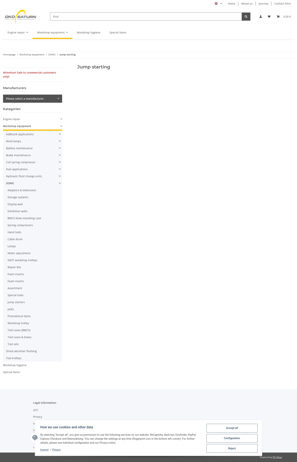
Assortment (15, 288)
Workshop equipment (17, 126)
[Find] (146, 16)
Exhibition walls (17, 211)
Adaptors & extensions (22, 190)
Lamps (12, 246)
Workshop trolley (18, 323)
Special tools (15, 295)
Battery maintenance (19, 148)
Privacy (57, 450)
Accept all (231, 428)
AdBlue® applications (20, 134)
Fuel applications (17, 169)
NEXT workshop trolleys (22, 260)
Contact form (282, 3)
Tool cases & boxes (19, 337)
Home (231, 3)
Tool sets (13, 344)
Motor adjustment (19, 253)
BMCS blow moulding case (24, 218)
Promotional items (19, 316)
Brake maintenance (18, 155)
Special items (11, 372)
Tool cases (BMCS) (19, 330)
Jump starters (16, 302)
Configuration (231, 438)
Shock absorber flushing (21, 351)
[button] (260, 16)
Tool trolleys (13, 358)
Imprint (45, 450)
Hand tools (14, 232)
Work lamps (13, 141)
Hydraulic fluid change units (24, 176)
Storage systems (18, 197)
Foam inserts (16, 274)
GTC (35, 410)
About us (247, 3)
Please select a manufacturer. (25, 98)
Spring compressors (20, 225)
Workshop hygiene (15, 365)
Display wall (15, 204)
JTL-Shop (277, 457)
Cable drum (15, 239)
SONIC (10, 183)
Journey (263, 3)
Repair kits (14, 267)
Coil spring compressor (20, 162)
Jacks (11, 309)
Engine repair (11, 119)
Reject (231, 448)
